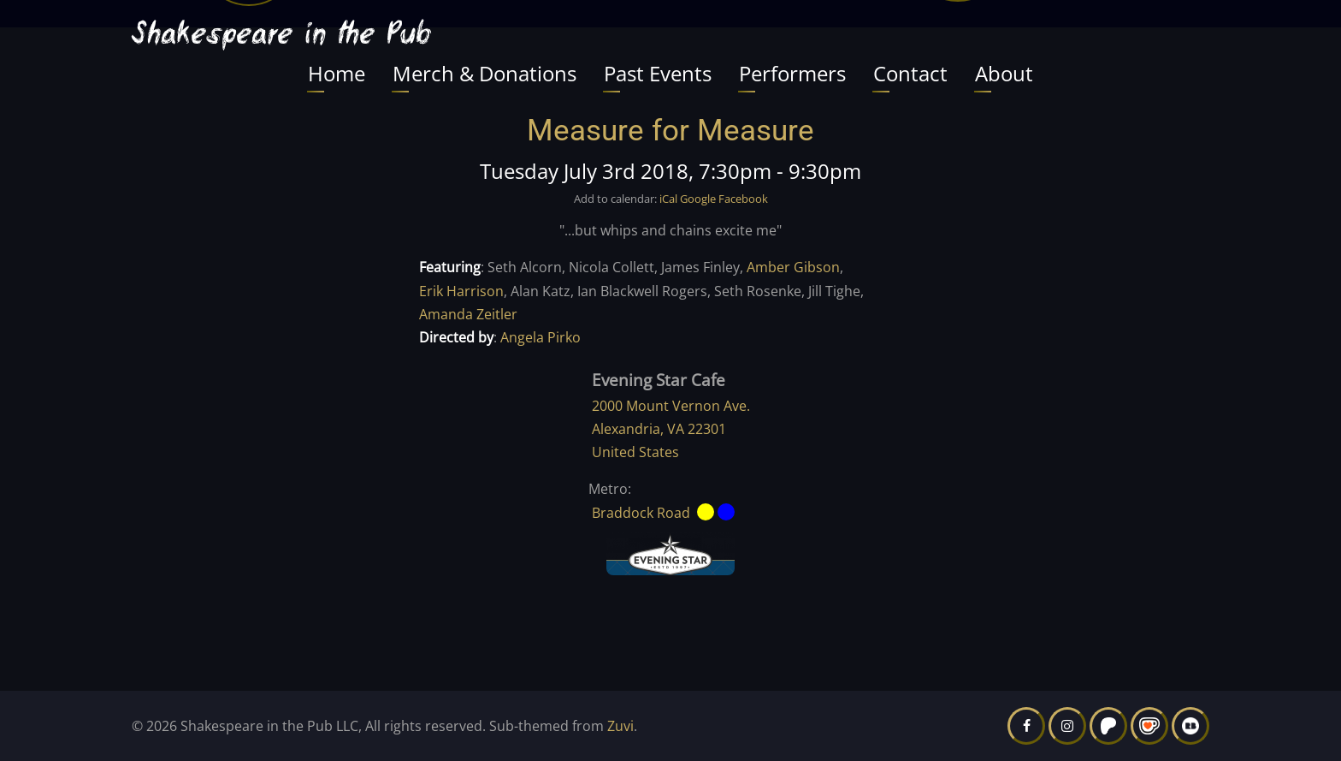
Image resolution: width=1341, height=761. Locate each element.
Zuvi (620, 725)
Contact (910, 73)
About (1004, 73)
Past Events (658, 73)
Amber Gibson (793, 267)
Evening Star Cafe (658, 379)
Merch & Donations (484, 73)
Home (336, 73)
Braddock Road (641, 512)
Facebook (743, 198)
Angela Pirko (540, 337)
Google (698, 198)
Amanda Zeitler (468, 314)
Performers (792, 73)
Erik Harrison (461, 291)
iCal (668, 198)
